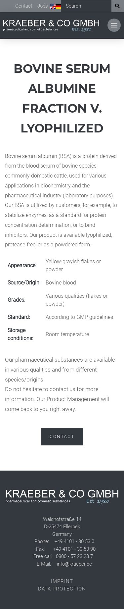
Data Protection (62, 589)
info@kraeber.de (74, 564)
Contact (23, 6)
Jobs (42, 6)
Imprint (62, 581)
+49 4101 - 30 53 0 (74, 541)
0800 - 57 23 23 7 (74, 556)
